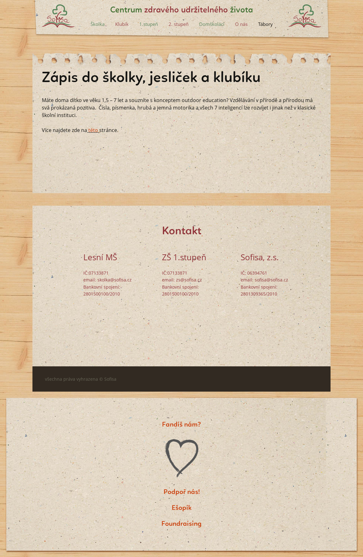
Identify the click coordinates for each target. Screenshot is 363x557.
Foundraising (181, 523)
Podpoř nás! (182, 492)
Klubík (122, 24)
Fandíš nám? (181, 424)
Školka (98, 24)
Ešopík (182, 508)
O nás (241, 24)
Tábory (265, 24)
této (92, 130)
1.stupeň (148, 24)
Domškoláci (211, 24)
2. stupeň (179, 24)
